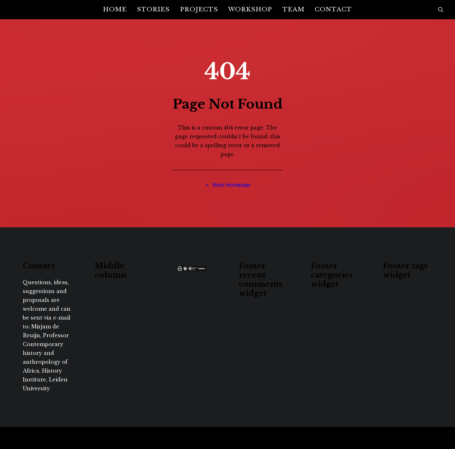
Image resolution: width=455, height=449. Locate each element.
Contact (333, 9)
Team (293, 9)
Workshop (250, 9)
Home (115, 9)
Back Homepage (227, 185)
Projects (199, 9)
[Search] (441, 9)
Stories (153, 9)
